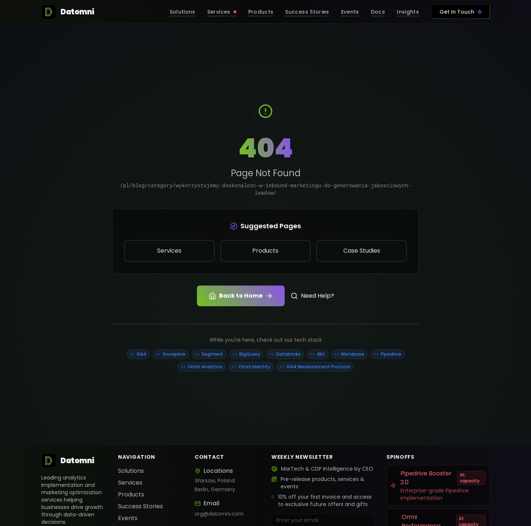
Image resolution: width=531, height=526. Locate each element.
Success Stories (140, 506)
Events (128, 518)
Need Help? (312, 295)
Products (131, 494)
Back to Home (241, 295)
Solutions (131, 471)
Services (130, 482)
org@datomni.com (219, 514)
